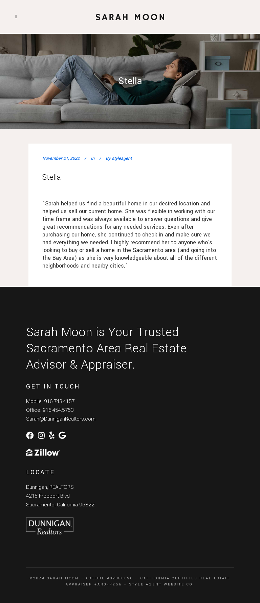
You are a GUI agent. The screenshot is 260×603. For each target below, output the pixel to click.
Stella (51, 177)
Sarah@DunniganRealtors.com (60, 419)
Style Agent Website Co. (161, 584)
